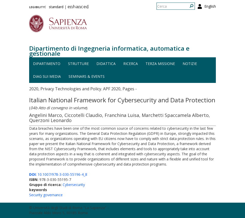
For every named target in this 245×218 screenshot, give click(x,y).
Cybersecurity (74, 184)
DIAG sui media (47, 76)
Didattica (106, 63)
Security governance (46, 194)
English (210, 6)
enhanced (78, 7)
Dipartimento (46, 63)
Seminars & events (87, 76)
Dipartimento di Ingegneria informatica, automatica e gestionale (109, 51)
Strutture (78, 63)
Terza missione (160, 63)
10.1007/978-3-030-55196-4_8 (58, 174)
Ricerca (130, 63)
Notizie (190, 63)
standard (56, 6)
